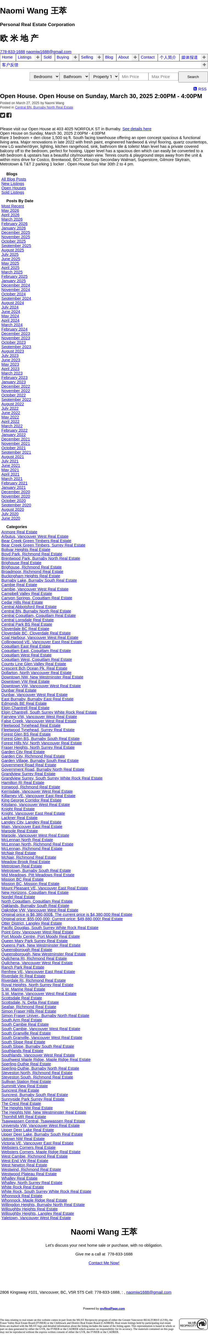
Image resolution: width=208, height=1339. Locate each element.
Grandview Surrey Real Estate (28, 774)
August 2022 (12, 404)
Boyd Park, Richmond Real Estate (31, 554)
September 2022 (16, 399)
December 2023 (15, 333)
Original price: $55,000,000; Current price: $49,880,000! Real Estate (62, 919)
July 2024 (10, 307)
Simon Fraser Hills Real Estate (28, 1011)
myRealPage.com (112, 1308)
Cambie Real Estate (19, 585)
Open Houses (13, 188)
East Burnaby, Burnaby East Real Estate (37, 699)
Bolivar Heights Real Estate (25, 549)
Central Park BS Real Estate (26, 624)
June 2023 (10, 360)
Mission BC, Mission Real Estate (30, 883)
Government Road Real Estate (28, 765)
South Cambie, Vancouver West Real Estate (40, 1029)
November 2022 (15, 391)
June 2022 (10, 413)
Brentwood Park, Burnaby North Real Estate (40, 558)
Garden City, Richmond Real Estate (33, 756)
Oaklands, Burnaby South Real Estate (35, 905)
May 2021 (10, 470)
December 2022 (15, 386)
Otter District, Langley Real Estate (31, 923)
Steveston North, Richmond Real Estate (36, 1073)
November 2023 (15, 338)
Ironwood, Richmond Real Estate (30, 787)
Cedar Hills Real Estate (22, 602)
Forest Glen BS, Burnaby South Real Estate (40, 738)
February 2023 (14, 377)
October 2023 (13, 342)
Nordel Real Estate (18, 897)
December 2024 (15, 285)
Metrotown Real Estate (21, 866)
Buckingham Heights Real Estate (30, 576)
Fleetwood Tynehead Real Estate (31, 725)
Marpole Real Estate (19, 831)
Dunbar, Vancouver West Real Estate (34, 694)
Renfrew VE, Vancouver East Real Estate (38, 971)
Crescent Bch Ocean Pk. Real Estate (34, 668)
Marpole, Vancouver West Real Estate (35, 835)
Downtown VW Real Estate (25, 681)
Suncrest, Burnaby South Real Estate (34, 1095)
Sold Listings (12, 192)
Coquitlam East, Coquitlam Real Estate (36, 650)
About (123, 57)
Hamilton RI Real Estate (22, 782)
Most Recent (12, 206)
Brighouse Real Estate (21, 563)
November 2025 (15, 237)
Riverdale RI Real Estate (23, 976)
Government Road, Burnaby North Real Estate (42, 769)
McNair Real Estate (18, 853)
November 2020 (15, 496)
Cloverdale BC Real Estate (25, 628)
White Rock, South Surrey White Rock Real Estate (46, 1191)
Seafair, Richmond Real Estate (28, 1007)
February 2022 (14, 430)
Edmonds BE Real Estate (24, 703)
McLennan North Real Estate (27, 840)
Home (7, 57)
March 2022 (12, 426)
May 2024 (10, 316)
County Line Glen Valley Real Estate (33, 664)
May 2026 (10, 210)
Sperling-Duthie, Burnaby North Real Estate (40, 1068)
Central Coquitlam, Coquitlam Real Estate (38, 615)
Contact (148, 57)
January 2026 (13, 228)
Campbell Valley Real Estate (26, 593)
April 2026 (10, 215)
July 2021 (10, 461)
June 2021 (10, 465)
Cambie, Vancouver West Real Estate (35, 589)
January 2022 (13, 435)
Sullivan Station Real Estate (26, 1081)
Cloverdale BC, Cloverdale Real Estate (36, 633)
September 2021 (16, 452)
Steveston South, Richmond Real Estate (37, 1077)
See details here (136, 129)
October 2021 (13, 448)
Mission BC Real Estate (22, 879)
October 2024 (13, 294)
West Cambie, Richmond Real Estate (34, 1156)
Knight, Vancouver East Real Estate (33, 813)
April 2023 (10, 369)
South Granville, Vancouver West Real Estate (41, 1037)
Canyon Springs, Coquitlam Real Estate (36, 598)
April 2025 (10, 267)
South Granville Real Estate (26, 1033)
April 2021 (10, 474)
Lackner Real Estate (19, 818)
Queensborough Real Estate (26, 949)
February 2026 (14, 223)
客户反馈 (10, 65)
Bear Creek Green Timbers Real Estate (36, 541)
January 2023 (13, 382)
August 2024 (12, 303)
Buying (63, 57)
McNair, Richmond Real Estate (28, 857)
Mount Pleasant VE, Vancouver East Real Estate (44, 888)
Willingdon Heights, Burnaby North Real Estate (43, 1204)
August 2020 (12, 509)
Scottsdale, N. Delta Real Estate (30, 1002)
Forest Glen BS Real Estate (26, 734)
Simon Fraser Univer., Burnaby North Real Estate (45, 1015)
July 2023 (10, 355)
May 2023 (10, 364)
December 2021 (15, 439)
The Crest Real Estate (21, 1103)
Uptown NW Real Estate (23, 1138)
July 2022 (10, 408)
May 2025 (10, 263)
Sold (47, 57)
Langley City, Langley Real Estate (31, 822)
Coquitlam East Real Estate (25, 646)
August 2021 (12, 456)
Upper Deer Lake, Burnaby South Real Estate (42, 1134)
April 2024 (10, 320)
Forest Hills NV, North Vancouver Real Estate (41, 743)
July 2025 (10, 254)
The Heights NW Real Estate (27, 1108)
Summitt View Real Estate (24, 1086)
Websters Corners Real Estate (28, 1147)
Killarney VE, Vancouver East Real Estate (38, 796)
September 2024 (16, 298)
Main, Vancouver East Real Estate (31, 826)
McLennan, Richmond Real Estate (31, 848)
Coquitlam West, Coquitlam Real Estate (36, 659)
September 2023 (16, 347)
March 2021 (12, 478)
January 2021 (13, 487)
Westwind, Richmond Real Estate (31, 1169)
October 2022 (13, 395)
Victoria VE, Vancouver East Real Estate (37, 1143)
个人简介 (168, 57)
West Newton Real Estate (24, 1165)
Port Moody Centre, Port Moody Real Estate (40, 936)
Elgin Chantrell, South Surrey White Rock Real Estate (49, 712)
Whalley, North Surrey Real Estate (31, 1182)
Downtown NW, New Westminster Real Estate (42, 677)
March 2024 (12, 325)
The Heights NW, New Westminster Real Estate (43, 1112)
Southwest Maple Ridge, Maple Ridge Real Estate (46, 1059)
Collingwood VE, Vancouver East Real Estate (41, 642)
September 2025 (16, 245)
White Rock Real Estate (22, 1187)
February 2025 (14, 276)
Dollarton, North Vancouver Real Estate (36, 672)
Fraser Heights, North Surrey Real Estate (38, 747)
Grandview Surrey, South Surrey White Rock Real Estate (52, 778)
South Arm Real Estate (21, 1020)
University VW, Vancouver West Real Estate (40, 1125)
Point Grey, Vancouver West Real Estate (37, 932)
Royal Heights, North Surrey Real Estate (37, 985)
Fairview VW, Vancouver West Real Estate (39, 716)
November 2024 (15, 289)
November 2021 (15, 443)
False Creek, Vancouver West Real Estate (38, 721)
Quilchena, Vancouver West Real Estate (37, 963)
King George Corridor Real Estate (31, 800)
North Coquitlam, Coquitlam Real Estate (37, 901)
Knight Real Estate (18, 809)
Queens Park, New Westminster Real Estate (40, 945)
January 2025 (13, 281)
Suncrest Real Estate (20, 1090)
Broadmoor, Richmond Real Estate (32, 571)
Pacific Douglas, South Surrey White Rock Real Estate (50, 927)
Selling (87, 57)
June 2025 (10, 259)
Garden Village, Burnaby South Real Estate (40, 760)
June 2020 (10, 518)
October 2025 (13, 241)
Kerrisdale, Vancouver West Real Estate (37, 791)
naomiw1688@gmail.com (149, 1292)
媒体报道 (189, 57)
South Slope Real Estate (23, 1042)
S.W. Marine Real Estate (23, 989)
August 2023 (12, 351)
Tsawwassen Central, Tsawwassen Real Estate (43, 1121)
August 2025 (12, 250)
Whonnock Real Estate (21, 1196)
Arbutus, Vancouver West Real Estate (35, 536)
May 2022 (10, 417)
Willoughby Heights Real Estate (29, 1209)
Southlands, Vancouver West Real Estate (38, 1055)
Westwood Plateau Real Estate (29, 1174)
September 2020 (16, 505)
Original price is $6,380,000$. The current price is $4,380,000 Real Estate (66, 914)
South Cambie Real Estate (25, 1024)
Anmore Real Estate (19, 532)
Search (193, 77)
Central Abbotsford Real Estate (29, 607)
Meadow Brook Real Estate (25, 862)
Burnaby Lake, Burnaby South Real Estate (39, 580)
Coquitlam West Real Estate (26, 655)
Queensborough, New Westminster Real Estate (43, 954)
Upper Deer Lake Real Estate (27, 1130)
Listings (25, 57)
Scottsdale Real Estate (21, 998)
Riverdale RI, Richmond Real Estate (33, 980)
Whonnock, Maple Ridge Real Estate (34, 1200)
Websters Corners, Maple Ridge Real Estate (40, 1152)
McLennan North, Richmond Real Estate (37, 844)
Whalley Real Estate (19, 1178)
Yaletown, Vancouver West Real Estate (36, 1218)
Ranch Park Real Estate (22, 967)
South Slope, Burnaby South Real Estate (37, 1046)
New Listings (12, 183)
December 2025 (15, 232)
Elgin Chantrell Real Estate (25, 708)
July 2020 (10, 514)
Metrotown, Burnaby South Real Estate (36, 870)
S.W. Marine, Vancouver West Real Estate (39, 993)
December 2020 (15, 492)
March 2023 (12, 373)
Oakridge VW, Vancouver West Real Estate (39, 910)
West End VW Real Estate (24, 1160)
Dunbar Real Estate (18, 690)
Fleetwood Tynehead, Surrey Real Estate (38, 730)
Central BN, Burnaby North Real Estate (44, 107)
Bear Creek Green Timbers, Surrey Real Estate (43, 545)
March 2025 (12, 272)
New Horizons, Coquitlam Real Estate (35, 892)
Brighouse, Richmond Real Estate (31, 567)
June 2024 (10, 311)
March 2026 (12, 219)
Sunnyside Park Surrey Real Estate (32, 1099)
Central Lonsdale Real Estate (27, 620)
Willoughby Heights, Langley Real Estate (37, 1213)
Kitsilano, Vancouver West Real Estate (35, 804)
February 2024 (14, 329)
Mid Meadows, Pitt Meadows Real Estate (37, 875)
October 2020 (13, 500)
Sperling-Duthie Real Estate (26, 1064)
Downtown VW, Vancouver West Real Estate (41, 686)
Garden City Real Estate (23, 752)
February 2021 (14, 483)
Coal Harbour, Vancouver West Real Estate (39, 637)
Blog (109, 57)
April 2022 (10, 421)
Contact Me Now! (104, 1263)
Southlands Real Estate (22, 1051)
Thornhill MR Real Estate (23, 1117)
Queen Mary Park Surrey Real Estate (34, 941)
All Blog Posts (13, 179)
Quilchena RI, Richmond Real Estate (34, 958)
